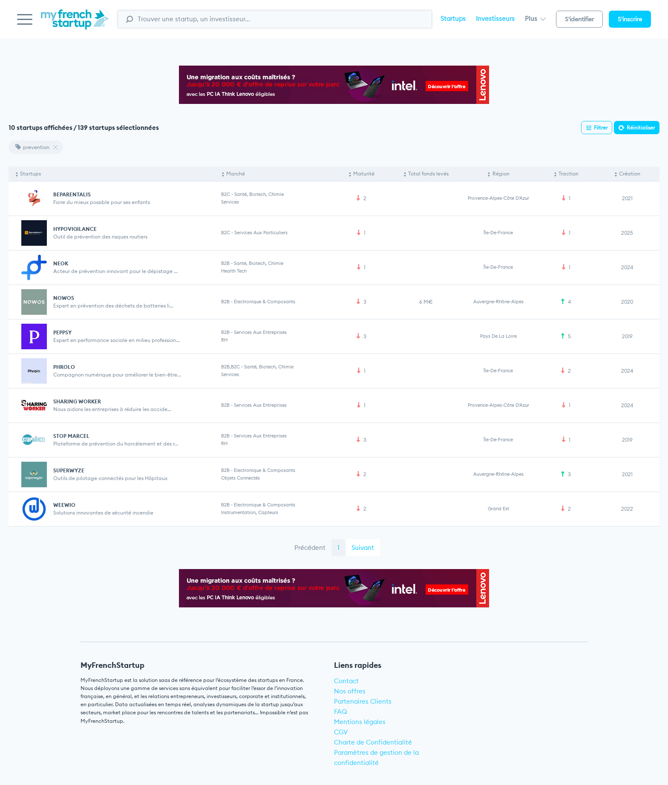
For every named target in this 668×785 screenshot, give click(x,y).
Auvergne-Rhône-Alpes (498, 302)
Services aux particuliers (261, 233)
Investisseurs (495, 18)
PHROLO (64, 367)
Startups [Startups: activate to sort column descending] (30, 173)
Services (230, 202)
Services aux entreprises (260, 332)
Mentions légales (360, 722)
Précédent (309, 547)
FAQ (340, 711)
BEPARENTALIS (72, 194)
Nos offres (350, 691)
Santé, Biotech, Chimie (259, 194)
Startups (453, 18)
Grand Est (498, 509)
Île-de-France (498, 233)
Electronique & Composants (264, 302)
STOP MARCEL (71, 436)
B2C (225, 194)
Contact (346, 681)
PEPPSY (62, 332)
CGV (341, 732)
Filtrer (601, 127)
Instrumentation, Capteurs (249, 512)
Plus (535, 18)
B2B (225, 263)
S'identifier (579, 19)
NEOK (60, 263)
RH (224, 340)
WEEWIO (64, 505)
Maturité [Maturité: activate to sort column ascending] (363, 173)
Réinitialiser (641, 127)
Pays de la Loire (498, 336)
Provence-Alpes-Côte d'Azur (498, 198)
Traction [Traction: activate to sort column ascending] (569, 173)
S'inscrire (630, 19)
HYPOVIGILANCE (75, 229)
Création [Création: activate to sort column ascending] (629, 173)
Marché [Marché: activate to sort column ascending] (235, 173)
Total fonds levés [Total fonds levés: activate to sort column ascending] (428, 173)
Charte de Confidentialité (373, 742)
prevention (32, 147)
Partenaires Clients (363, 701)
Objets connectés (240, 478)
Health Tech (234, 271)
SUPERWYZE (68, 470)
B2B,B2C (230, 367)
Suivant (362, 547)
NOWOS (63, 298)
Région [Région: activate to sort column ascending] (501, 173)
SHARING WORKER (77, 401)
